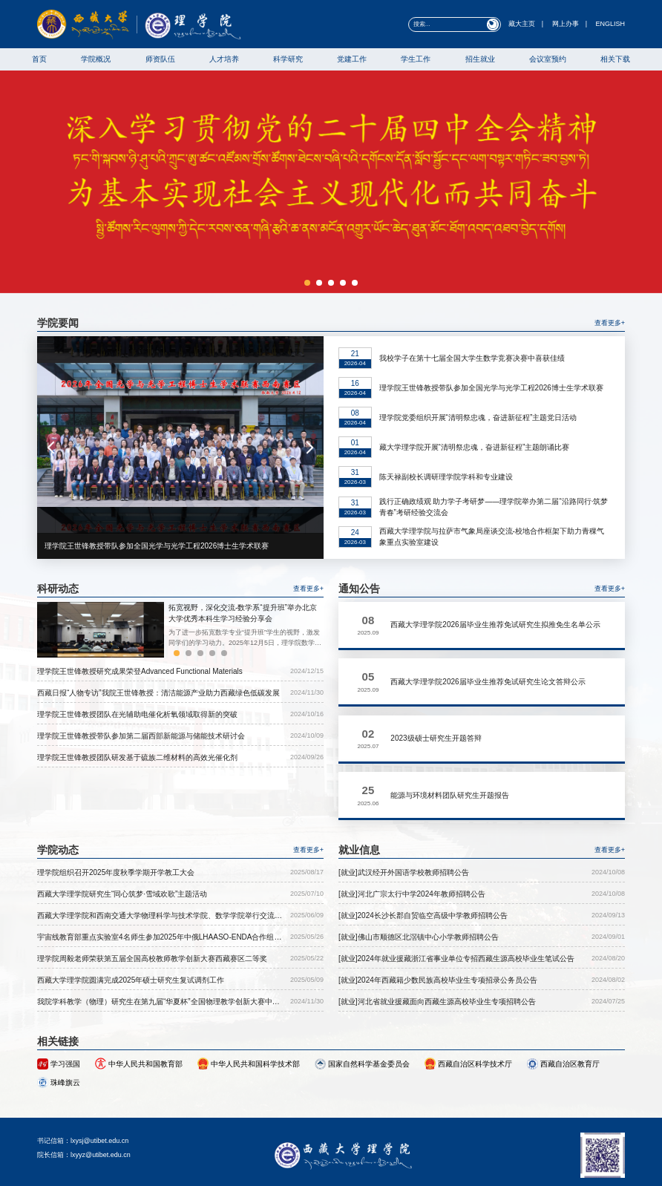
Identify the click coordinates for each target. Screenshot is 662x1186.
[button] (307, 283)
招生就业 (480, 59)
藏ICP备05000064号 (454, 1165)
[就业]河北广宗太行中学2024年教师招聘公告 (411, 843)
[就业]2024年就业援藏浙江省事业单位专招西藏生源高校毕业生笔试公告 (456, 908)
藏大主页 (521, 23)
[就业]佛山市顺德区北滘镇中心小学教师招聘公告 (418, 886)
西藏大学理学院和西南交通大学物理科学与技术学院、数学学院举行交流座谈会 (159, 866)
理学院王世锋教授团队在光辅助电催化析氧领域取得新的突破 (137, 714)
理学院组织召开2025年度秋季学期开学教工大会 (115, 822)
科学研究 (288, 59)
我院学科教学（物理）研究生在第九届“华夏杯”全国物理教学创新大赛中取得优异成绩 (158, 952)
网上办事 (565, 23)
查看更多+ (609, 323)
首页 (39, 59)
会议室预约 (547, 59)
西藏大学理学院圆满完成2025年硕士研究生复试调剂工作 (130, 929)
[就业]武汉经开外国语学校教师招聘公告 (403, 822)
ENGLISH (610, 23)
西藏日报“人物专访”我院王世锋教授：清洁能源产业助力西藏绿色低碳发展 (158, 693)
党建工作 (352, 59)
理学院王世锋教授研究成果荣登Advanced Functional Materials (140, 671)
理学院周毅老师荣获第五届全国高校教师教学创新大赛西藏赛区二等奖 (152, 908)
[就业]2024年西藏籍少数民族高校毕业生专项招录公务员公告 (437, 929)
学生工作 (415, 59)
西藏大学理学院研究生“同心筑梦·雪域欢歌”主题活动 (122, 843)
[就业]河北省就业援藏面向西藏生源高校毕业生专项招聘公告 (437, 951)
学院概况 (96, 59)
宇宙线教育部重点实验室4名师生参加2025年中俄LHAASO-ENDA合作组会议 (159, 887)
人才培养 (224, 59)
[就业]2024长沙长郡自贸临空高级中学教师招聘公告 (423, 865)
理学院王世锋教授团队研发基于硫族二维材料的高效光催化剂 (137, 757)
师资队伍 (160, 59)
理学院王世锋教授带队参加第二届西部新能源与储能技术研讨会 (141, 736)
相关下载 (615, 59)
